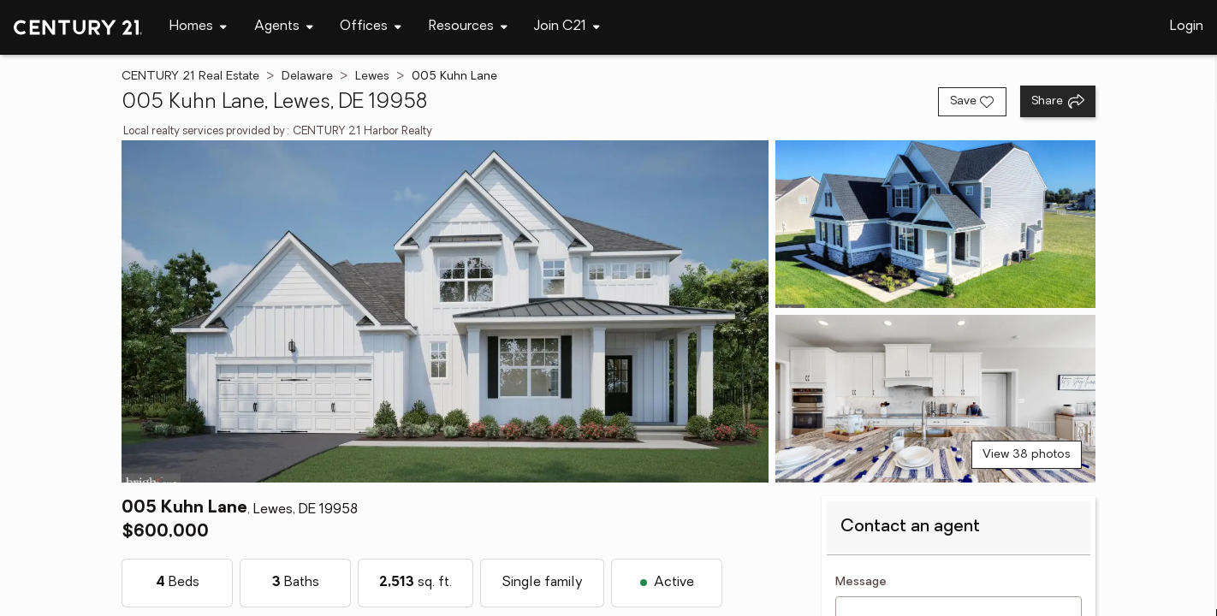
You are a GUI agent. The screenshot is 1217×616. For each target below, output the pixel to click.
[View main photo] (445, 311)
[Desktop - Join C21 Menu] (567, 27)
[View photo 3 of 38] (935, 399)
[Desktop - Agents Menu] (283, 27)
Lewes (372, 76)
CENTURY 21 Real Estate (190, 76)
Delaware (307, 76)
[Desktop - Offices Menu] (370, 27)
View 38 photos (1027, 454)
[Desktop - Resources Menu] (468, 27)
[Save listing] (972, 101)
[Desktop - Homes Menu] (198, 27)
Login (1186, 26)
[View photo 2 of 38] (935, 224)
